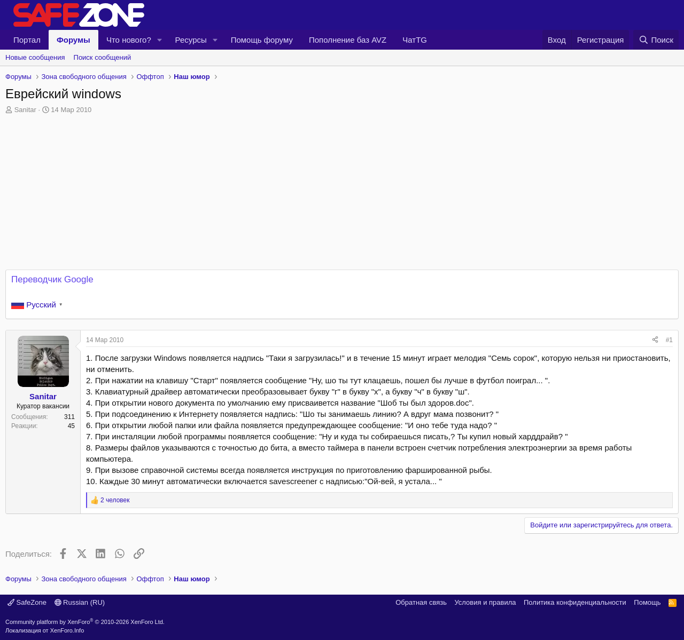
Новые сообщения (35, 57)
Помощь (647, 602)
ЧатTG (414, 39)
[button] (159, 40)
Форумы (73, 39)
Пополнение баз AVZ (347, 39)
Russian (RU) (80, 602)
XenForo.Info (67, 630)
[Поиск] (656, 40)
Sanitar (25, 110)
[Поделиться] (655, 340)
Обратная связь (421, 602)
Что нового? (128, 39)
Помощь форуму (262, 39)
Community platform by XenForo (85, 622)
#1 (669, 340)
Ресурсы (191, 39)
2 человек (115, 500)
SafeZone (26, 602)
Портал (27, 39)
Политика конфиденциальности (575, 602)
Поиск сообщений (102, 57)
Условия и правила (485, 602)
